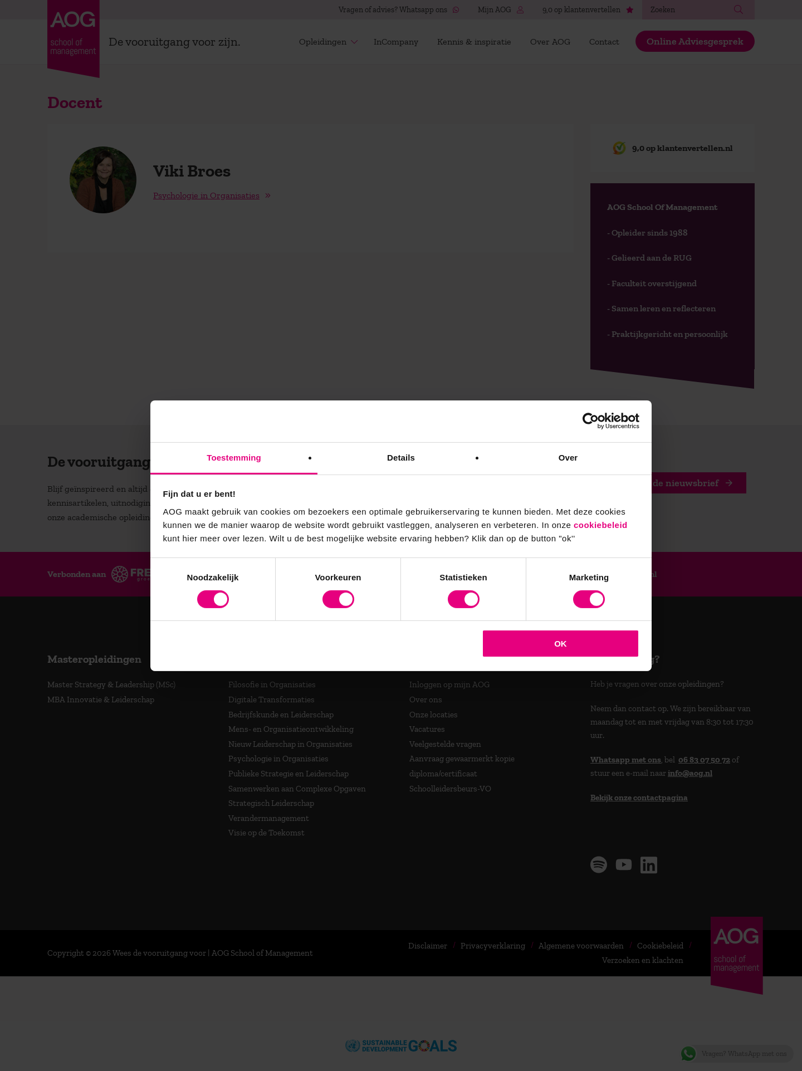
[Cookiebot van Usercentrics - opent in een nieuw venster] (590, 421)
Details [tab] (401, 457)
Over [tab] (568, 457)
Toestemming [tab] (234, 457)
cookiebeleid (601, 524)
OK (560, 643)
